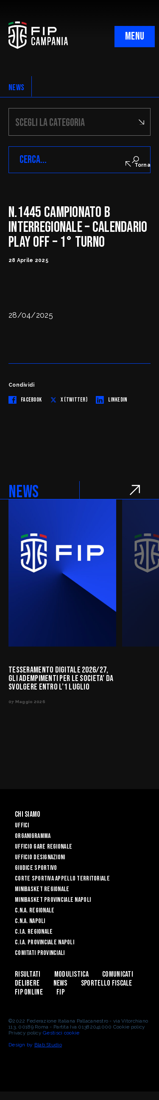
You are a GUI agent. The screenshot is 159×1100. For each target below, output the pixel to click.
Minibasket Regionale (42, 889)
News (60, 983)
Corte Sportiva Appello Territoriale (62, 879)
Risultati (28, 974)
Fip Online (29, 992)
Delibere (27, 983)
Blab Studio (48, 1045)
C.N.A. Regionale (34, 910)
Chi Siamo (28, 814)
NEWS (16, 88)
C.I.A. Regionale (34, 932)
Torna (138, 164)
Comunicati (117, 974)
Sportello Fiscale (106, 983)
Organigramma (32, 836)
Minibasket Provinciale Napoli (53, 900)
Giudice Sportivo (36, 868)
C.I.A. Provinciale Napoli (44, 942)
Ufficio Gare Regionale (43, 847)
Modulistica (71, 974)
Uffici (22, 825)
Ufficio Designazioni (40, 857)
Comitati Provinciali (40, 953)
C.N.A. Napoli (30, 921)
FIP (60, 992)
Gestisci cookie (61, 1033)
